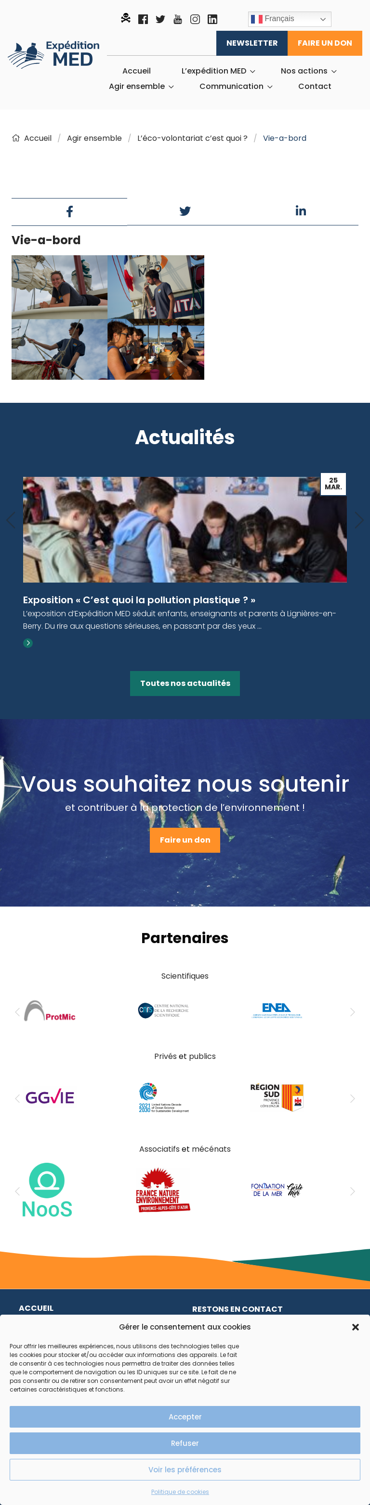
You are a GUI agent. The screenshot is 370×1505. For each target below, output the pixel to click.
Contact (314, 86)
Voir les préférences (185, 1470)
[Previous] (10, 521)
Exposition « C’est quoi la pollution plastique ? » (139, 600)
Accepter (185, 1417)
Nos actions (304, 71)
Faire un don (325, 43)
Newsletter (252, 43)
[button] (355, 1327)
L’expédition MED (214, 71)
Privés (165, 1056)
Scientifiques (185, 976)
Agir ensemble (137, 86)
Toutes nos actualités (185, 683)
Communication (231, 86)
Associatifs (159, 1149)
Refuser (185, 1443)
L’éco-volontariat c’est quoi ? (192, 138)
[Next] (359, 521)
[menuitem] (136, 71)
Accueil (136, 71)
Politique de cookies (180, 1492)
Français (272, 19)
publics (202, 1056)
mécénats (211, 1149)
